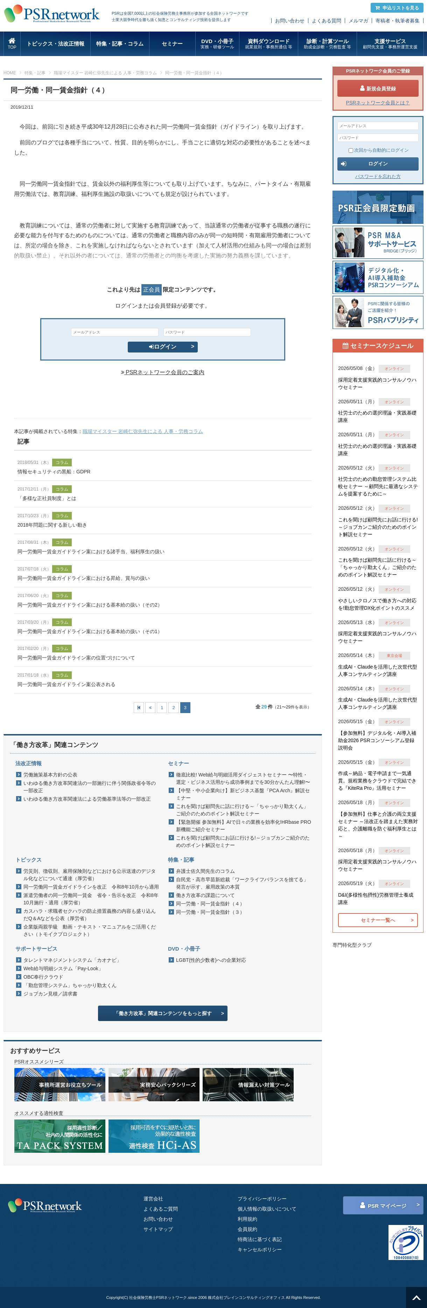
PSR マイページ (383, 1205)
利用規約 (247, 1219)
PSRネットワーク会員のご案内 (162, 372)
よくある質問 (326, 20)
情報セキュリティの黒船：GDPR (54, 471)
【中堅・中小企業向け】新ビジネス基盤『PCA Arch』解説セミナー (243, 794)
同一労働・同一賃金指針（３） (210, 912)
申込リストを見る (397, 8)
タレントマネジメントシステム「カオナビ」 (72, 960)
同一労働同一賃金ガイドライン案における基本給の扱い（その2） (90, 605)
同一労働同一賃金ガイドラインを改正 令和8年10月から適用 (91, 887)
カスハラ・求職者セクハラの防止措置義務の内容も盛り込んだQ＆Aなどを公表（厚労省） (89, 914)
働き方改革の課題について (205, 895)
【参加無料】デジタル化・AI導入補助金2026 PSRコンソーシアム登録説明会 (377, 740)
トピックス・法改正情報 (55, 44)
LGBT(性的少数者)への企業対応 (211, 960)
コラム (62, 462)
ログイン (162, 347)
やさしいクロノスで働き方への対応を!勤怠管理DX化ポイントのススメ (377, 604)
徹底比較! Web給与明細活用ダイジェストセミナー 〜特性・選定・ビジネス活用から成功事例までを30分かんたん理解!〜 (243, 778)
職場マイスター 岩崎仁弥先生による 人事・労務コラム (105, 72)
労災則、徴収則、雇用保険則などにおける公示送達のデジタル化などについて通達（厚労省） (89, 874)
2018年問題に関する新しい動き (52, 525)
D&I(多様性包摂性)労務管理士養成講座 (375, 898)
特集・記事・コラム (120, 44)
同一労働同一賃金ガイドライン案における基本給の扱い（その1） (90, 631)
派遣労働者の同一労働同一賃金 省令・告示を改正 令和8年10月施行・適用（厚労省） (91, 898)
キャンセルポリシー (260, 1249)
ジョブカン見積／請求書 (50, 994)
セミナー (172, 44)
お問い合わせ (289, 20)
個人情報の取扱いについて (267, 1209)
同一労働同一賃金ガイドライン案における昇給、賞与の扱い (84, 578)
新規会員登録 (378, 88)
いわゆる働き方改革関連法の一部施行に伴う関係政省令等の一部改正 (89, 786)
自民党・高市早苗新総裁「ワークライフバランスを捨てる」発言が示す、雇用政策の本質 (242, 883)
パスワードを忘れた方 (378, 176)
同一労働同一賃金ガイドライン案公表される (66, 684)
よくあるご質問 (161, 1209)
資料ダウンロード (268, 44)
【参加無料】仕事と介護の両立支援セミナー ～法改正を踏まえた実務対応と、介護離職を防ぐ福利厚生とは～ (378, 825)
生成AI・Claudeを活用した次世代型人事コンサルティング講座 (377, 670)
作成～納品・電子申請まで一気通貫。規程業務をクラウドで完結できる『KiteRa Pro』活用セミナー (377, 781)
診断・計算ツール (327, 44)
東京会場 (394, 655)
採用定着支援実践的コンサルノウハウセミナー (377, 383)
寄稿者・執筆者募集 (398, 20)
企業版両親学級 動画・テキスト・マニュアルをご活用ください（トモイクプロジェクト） (89, 930)
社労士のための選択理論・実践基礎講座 (377, 416)
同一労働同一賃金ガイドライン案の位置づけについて (76, 657)
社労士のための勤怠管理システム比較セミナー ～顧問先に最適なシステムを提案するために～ (378, 486)
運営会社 (153, 1198)
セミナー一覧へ (378, 920)
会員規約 (247, 1229)
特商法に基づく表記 (260, 1239)
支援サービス (390, 44)
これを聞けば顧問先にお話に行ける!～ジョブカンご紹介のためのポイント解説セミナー (243, 841)
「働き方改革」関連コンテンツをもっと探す (163, 1013)
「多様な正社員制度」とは (47, 498)
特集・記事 (35, 72)
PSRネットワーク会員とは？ (378, 102)
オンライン (394, 369)
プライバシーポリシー (262, 1198)
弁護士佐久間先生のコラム (205, 871)
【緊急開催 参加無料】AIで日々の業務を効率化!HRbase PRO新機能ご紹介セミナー (243, 825)
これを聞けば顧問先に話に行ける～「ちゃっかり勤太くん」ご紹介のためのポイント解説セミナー (242, 809)
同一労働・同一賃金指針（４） (210, 903)
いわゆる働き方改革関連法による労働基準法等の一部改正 (87, 799)
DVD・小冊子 (217, 44)
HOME (10, 72)
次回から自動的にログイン (379, 150)
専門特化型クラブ (352, 945)
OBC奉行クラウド (43, 977)
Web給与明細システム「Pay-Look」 (63, 968)
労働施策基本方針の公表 (50, 775)
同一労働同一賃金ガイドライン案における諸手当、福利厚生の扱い (91, 551)
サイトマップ (158, 1229)
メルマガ (358, 20)
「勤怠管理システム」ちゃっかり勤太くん (70, 985)
